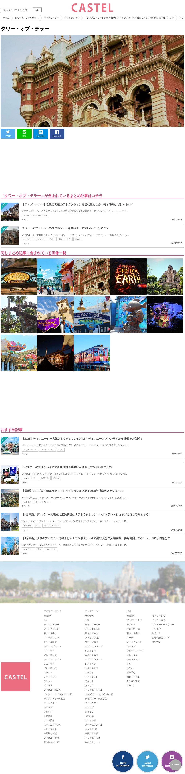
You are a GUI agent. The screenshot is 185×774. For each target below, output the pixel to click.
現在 (39, 549)
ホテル (130, 668)
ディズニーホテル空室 (54, 698)
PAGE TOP (175, 765)
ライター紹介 (158, 616)
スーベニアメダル (52, 725)
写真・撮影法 (50, 655)
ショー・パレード (52, 646)
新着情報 (48, 616)
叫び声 (78, 239)
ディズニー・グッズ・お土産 (58, 694)
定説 (69, 239)
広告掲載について (161, 637)
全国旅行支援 (50, 733)
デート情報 (49, 720)
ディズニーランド (51, 526)
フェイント (40, 239)
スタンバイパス (30, 478)
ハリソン (27, 239)
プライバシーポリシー (163, 624)
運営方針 (156, 642)
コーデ (130, 637)
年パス (130, 685)
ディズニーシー (30, 450)
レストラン (49, 650)
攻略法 (56, 478)
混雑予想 (131, 672)
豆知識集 (48, 716)
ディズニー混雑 (51, 738)
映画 (129, 664)
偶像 (60, 239)
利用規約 (156, 633)
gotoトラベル (50, 729)
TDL (46, 620)
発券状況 (45, 478)
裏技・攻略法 (50, 633)
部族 (51, 239)
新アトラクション (43, 502)
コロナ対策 (50, 549)
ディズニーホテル (52, 690)
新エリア (27, 502)
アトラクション (47, 450)
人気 (61, 450)
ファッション (50, 677)
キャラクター (50, 703)
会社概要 (156, 629)
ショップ (48, 707)
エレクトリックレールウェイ (35, 215)
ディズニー (28, 549)
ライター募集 (158, 620)
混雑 (37, 526)
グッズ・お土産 (134, 620)
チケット (48, 681)
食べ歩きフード (51, 742)
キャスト (48, 672)
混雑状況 (27, 526)
